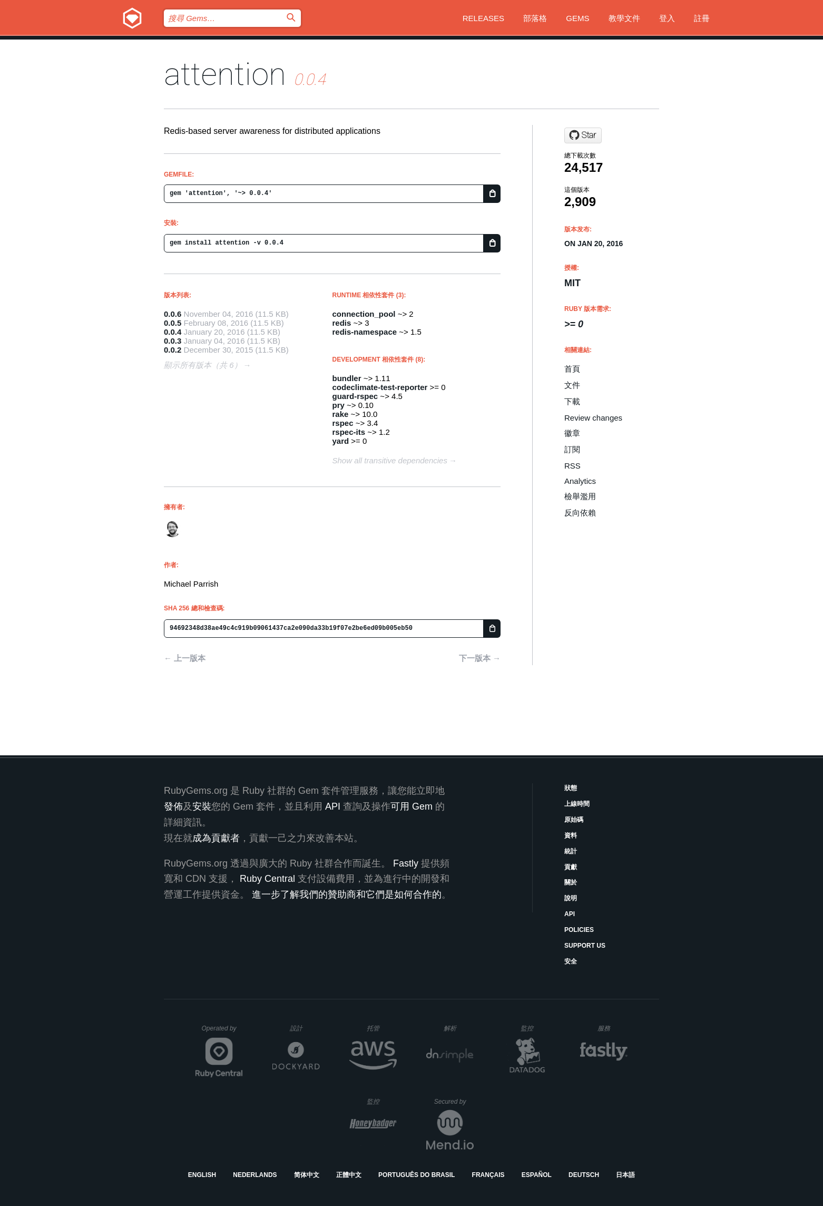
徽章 (572, 433)
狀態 (570, 788)
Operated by (222, 1032)
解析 (459, 1028)
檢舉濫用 (580, 496)
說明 (570, 898)
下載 (572, 401)
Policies (579, 929)
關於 (570, 882)
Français (488, 1175)
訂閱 (572, 449)
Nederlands (255, 1175)
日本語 (625, 1175)
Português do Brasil (416, 1175)
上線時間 (577, 804)
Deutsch (584, 1175)
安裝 (201, 806)
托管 (380, 1028)
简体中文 (306, 1175)
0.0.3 (172, 340)
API (569, 914)
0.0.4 (172, 331)
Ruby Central (267, 878)
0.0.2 (172, 349)
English (202, 1175)
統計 (570, 851)
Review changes (593, 417)
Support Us (584, 945)
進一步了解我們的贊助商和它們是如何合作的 (347, 894)
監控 (536, 1028)
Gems (577, 18)
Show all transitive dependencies (389, 460)
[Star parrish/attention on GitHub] (583, 135)
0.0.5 (172, 322)
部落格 (535, 18)
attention (225, 74)
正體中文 (348, 1175)
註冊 (702, 18)
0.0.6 (172, 313)
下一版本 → (480, 658)
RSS (572, 465)
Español (537, 1175)
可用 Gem (411, 806)
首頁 (572, 368)
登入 (667, 18)
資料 (570, 835)
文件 (572, 385)
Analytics (580, 480)
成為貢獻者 (216, 838)
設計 (305, 1028)
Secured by (454, 1101)
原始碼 (573, 819)
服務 (612, 1028)
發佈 (173, 806)
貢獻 (570, 867)
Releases (483, 18)
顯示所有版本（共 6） (203, 365)
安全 (570, 961)
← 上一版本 (184, 658)
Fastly (405, 863)
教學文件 (624, 18)
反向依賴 (580, 512)
